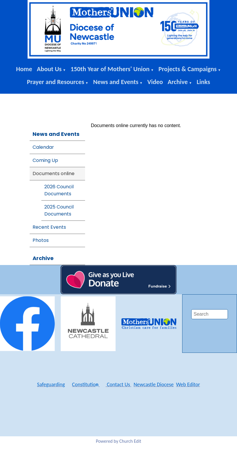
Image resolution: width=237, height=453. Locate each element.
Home (24, 69)
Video (155, 82)
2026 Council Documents (59, 190)
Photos (41, 240)
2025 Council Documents (59, 210)
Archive (177, 82)
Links (203, 82)
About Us (49, 69)
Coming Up (45, 160)
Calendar (43, 147)
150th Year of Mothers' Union (110, 69)
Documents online (54, 173)
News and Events (115, 82)
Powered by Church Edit (118, 441)
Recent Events (49, 227)
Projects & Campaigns (187, 69)
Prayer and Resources (55, 82)
